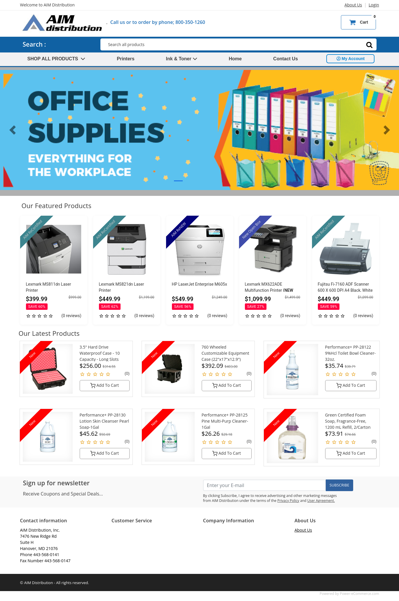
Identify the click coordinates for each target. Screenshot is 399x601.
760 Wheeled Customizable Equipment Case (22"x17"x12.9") (225, 353)
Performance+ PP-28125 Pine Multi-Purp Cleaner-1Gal (225, 421)
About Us (353, 5)
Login (374, 5)
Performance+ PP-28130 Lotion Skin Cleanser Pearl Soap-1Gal (104, 421)
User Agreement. (321, 500)
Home (235, 58)
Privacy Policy (288, 500)
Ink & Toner (181, 58)
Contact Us (285, 58)
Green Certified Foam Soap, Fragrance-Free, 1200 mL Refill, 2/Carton (348, 421)
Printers (125, 58)
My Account (351, 58)
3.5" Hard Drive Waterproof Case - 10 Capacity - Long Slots (100, 353)
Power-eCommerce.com (359, 593)
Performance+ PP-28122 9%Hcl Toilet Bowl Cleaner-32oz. (350, 353)
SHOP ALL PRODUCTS (56, 58)
